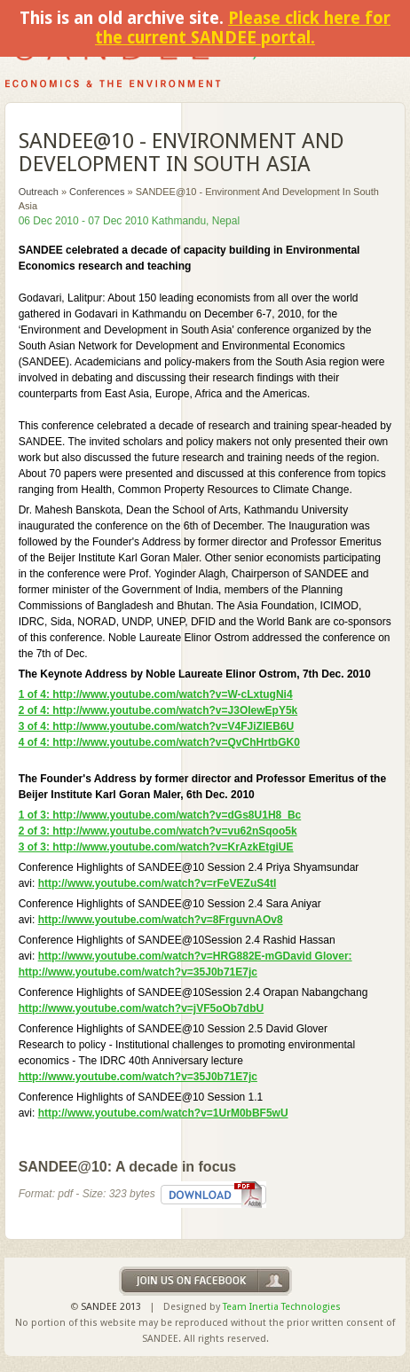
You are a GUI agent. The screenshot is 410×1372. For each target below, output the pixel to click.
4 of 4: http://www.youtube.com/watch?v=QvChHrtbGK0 (159, 742)
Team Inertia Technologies (282, 1307)
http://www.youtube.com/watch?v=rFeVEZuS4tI (157, 883)
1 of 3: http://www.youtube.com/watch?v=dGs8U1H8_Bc (160, 815)
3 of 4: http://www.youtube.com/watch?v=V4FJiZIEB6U (157, 726)
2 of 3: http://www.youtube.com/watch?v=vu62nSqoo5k (158, 831)
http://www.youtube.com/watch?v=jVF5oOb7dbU (141, 1008)
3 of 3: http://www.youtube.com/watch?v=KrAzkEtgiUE (156, 847)
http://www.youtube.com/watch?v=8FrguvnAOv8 (160, 919)
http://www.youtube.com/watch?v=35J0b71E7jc (138, 1076)
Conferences (96, 191)
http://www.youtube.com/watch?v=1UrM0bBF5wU (163, 1113)
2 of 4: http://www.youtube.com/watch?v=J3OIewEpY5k (158, 710)
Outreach (39, 191)
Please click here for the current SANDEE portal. (242, 28)
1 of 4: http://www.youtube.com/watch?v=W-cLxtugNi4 (156, 694)
